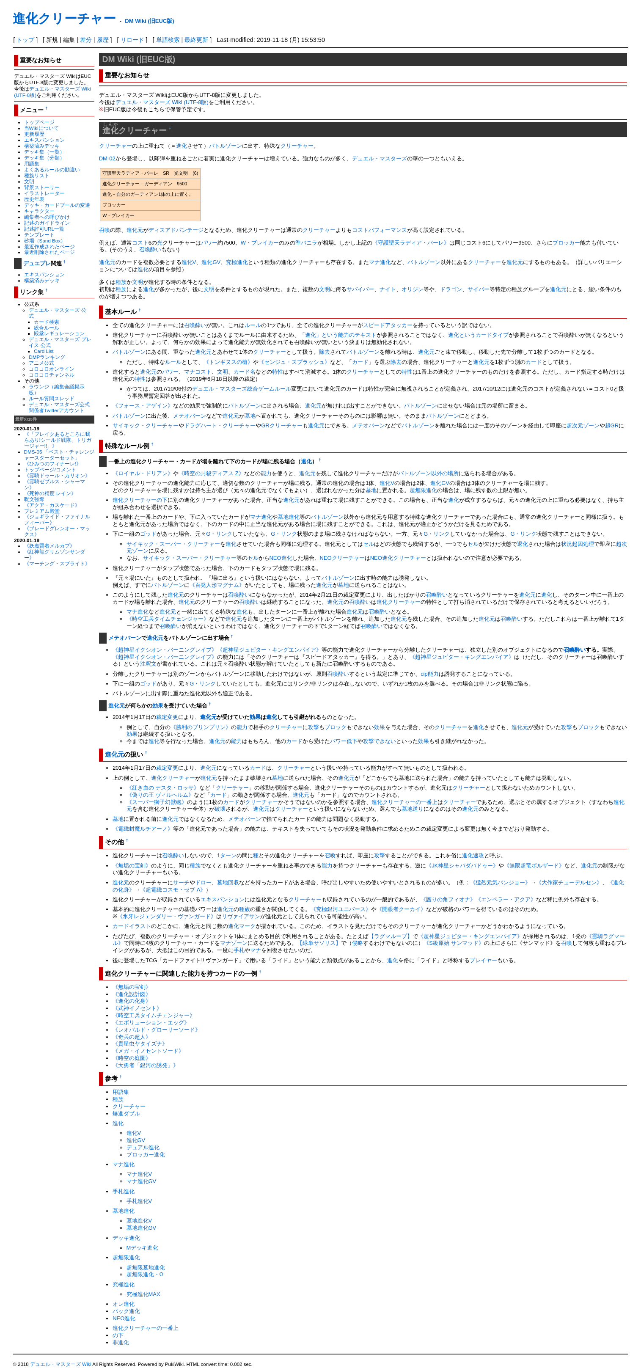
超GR (612, 425)
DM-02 (107, 158)
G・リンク (219, 534)
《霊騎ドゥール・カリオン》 (57, 475)
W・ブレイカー (260, 243)
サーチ (181, 882)
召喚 (104, 230)
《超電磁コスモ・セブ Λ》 (173, 889)
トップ (25, 39)
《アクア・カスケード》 (52, 505)
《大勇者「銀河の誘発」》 (146, 1065)
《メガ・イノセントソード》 (148, 1051)
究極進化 (237, 262)
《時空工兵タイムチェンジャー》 (168, 619)
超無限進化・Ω (145, 1274)
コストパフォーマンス (379, 230)
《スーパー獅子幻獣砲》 (157, 802)
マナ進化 (380, 262)
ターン (228, 855)
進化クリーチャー (64, 18)
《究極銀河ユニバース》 (341, 909)
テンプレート (39, 234)
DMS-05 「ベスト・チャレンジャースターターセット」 (59, 454)
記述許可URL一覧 (44, 228)
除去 (324, 352)
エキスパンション (44, 140)
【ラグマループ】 (391, 936)
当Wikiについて (41, 128)
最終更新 (196, 39)
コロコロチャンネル (51, 374)
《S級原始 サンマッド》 (454, 943)
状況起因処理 (577, 544)
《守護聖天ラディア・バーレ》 (410, 243)
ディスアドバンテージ (176, 230)
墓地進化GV (142, 1228)
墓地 (250, 416)
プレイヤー (483, 960)
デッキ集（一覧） (44, 151)
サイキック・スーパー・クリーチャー (173, 544)
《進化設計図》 (132, 994)
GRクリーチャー (281, 425)
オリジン (413, 289)
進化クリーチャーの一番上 (404, 802)
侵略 (357, 943)
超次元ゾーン (583, 425)
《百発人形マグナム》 (217, 585)
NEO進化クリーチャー (398, 558)
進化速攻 (473, 855)
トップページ (39, 122)
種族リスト (37, 175)
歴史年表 (34, 199)
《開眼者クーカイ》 (401, 909)
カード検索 (46, 322)
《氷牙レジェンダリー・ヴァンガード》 (166, 916)
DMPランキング (47, 357)
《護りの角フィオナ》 (448, 899)
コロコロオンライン (51, 369)
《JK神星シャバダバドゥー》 (462, 865)
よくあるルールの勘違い (52, 169)
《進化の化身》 (132, 1001)
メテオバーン (189, 416)
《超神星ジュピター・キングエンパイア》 (269, 650)
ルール (253, 325)
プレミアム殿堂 (42, 511)
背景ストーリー (42, 187)
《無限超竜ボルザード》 (534, 865)
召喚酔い (150, 249)
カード (360, 362)
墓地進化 (289, 517)
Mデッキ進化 (143, 1247)
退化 (306, 461)
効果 (157, 705)
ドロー (203, 882)
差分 (86, 39)
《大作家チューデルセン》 (569, 882)
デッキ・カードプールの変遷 (57, 205)
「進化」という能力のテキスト (338, 335)
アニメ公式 (41, 363)
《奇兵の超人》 (132, 1037)
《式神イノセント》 (137, 1008)
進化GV (210, 262)
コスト (140, 243)
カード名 (245, 372)
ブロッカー (566, 243)
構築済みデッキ (42, 146)
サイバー (479, 289)
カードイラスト (132, 926)
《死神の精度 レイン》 (50, 493)
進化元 (135, 230)
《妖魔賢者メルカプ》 (49, 545)
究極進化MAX (143, 1294)
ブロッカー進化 (146, 1154)
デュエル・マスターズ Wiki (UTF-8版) (162, 102)
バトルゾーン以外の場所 (428, 473)
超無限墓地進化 (146, 1267)
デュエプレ (37, 263)
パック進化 (126, 1311)
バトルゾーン (225, 146)
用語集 (31, 163)
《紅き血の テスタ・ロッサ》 (163, 788)
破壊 (220, 809)
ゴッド (148, 534)
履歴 (103, 39)
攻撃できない (379, 741)
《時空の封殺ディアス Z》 (211, 473)
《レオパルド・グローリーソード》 (157, 1030)
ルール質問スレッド (51, 398)
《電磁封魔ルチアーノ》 (143, 829)
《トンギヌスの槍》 (228, 362)
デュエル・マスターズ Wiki (60, 1364)
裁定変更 (167, 717)
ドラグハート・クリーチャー (220, 425)
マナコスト (198, 372)
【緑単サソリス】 (319, 943)
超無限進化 (423, 490)
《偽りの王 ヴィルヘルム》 (160, 795)
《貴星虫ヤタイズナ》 (140, 1044)
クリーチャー (115, 146)
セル (368, 544)
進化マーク (242, 926)
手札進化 (124, 1191)
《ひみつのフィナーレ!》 (52, 463)
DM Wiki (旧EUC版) (149, 21)
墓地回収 (228, 882)
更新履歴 (34, 134)
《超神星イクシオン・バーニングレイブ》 (165, 650)
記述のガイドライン (47, 223)
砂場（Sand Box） (45, 240)
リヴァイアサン (241, 916)
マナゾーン (234, 943)
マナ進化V (139, 1174)
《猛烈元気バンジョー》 (500, 882)
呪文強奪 (34, 499)
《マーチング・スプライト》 (57, 563)
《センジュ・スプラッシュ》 (294, 362)
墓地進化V (139, 1220)
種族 (121, 282)
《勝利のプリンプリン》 (201, 727)
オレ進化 (124, 1304)
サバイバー (360, 289)
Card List (44, 351)
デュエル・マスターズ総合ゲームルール (241, 388)
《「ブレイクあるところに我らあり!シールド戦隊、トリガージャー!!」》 (57, 440)
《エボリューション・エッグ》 (151, 1022)
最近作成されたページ (49, 246)
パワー (209, 243)
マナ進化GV (142, 1181)
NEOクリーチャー (342, 558)
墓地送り (413, 809)
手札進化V (139, 1201)
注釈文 (148, 664)
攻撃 (313, 727)
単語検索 (168, 39)
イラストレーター (44, 193)
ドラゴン (451, 289)
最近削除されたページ (49, 252)
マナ (255, 950)
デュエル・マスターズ (379, 158)
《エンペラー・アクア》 (506, 899)
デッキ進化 (126, 1238)
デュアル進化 (143, 1147)
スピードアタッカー (388, 325)
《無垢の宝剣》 (132, 865)
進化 (181, 146)
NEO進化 (281, 558)
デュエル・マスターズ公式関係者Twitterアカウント (59, 407)
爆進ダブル (126, 1113)
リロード (132, 39)
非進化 (121, 1342)
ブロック (336, 727)
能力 (266, 473)
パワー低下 (344, 741)
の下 (162, 500)
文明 (29, 181)
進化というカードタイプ (478, 335)
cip (424, 674)
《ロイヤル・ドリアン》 (143, 473)
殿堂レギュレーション (59, 333)
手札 (239, 950)
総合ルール (46, 327)
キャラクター (39, 211)
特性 (277, 372)
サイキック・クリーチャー (146, 425)
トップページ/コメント (50, 469)
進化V (189, 262)
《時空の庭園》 (132, 1058)
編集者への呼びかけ (47, 217)
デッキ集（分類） (44, 157)
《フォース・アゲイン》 (143, 405)
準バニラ (306, 243)
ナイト (388, 289)
